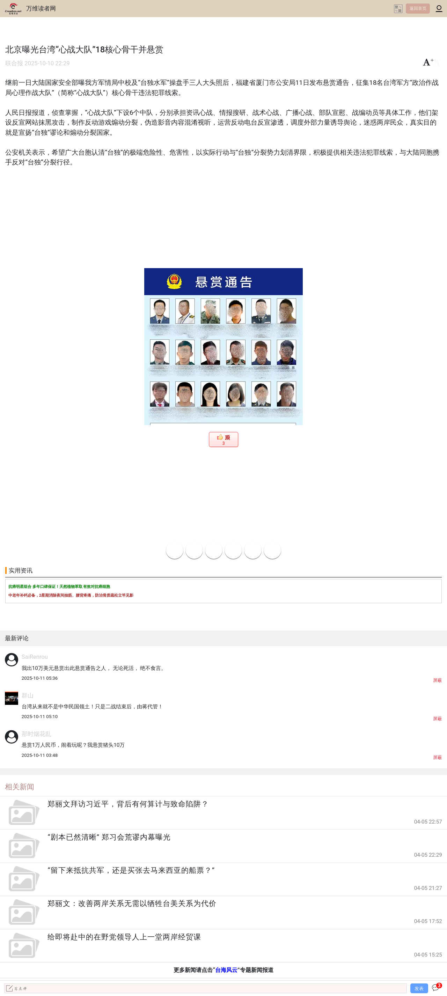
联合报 (14, 63)
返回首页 (418, 8)
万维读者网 (41, 8)
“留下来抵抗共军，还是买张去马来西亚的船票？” (131, 870)
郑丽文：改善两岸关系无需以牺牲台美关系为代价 (132, 903)
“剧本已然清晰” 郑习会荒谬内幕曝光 (109, 837)
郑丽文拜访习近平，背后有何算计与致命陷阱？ (128, 804)
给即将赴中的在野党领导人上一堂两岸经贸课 (124, 937)
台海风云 (226, 970)
